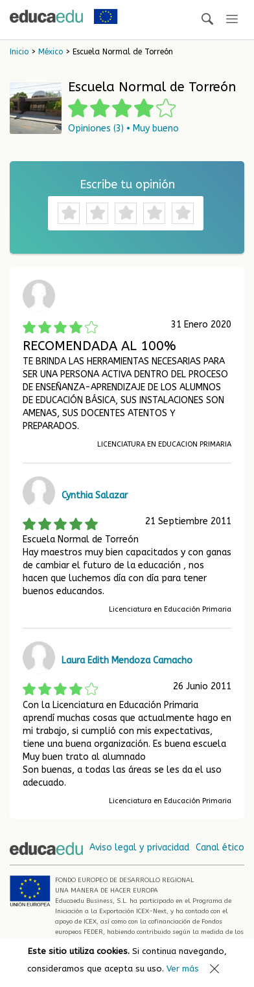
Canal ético (220, 847)
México (50, 51)
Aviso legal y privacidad (139, 847)
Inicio (19, 51)
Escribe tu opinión (127, 184)
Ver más (183, 968)
